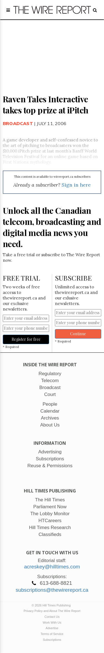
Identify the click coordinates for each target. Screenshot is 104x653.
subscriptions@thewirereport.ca (52, 590)
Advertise (52, 628)
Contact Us (51, 616)
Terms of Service (52, 634)
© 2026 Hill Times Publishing (52, 605)
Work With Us (52, 622)
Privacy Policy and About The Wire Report (52, 611)
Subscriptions (52, 639)
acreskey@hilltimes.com (52, 567)
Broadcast (18, 123)
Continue (78, 333)
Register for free (26, 339)
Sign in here (76, 185)
